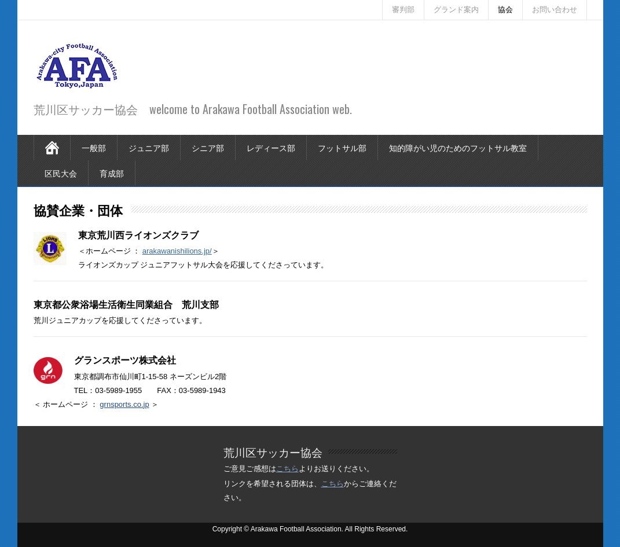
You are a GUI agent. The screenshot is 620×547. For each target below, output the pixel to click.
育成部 (112, 173)
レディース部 (271, 147)
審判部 (403, 9)
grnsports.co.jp (124, 404)
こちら (287, 468)
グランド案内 (456, 9)
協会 (505, 9)
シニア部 (208, 147)
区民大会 (61, 173)
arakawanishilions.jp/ (177, 251)
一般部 (94, 147)
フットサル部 (342, 147)
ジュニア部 (149, 147)
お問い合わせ (554, 9)
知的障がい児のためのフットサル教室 (458, 147)
